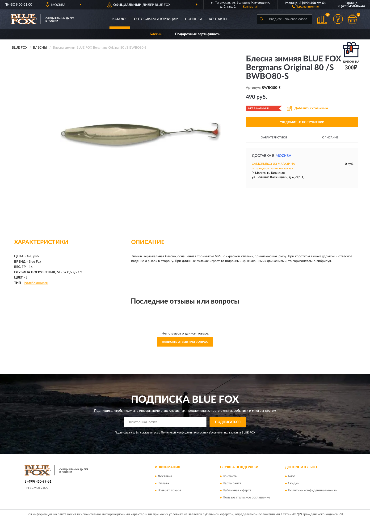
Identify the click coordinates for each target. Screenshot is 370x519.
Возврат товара (169, 490)
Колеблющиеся (36, 283)
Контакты (218, 19)
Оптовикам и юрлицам (156, 19)
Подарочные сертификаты (197, 34)
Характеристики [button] (274, 137)
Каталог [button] (119, 19)
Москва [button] (283, 156)
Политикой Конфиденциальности (183, 432)
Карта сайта (232, 483)
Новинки (193, 19)
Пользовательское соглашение (246, 497)
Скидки (293, 483)
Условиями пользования (225, 432)
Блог (291, 476)
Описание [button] (330, 137)
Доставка (165, 476)
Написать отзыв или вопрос (185, 341)
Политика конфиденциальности (312, 490)
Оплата (163, 483)
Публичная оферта (237, 490)
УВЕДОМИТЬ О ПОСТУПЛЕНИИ (302, 122)
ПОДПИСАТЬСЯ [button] (228, 422)
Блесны (156, 34)
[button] (305, 6)
